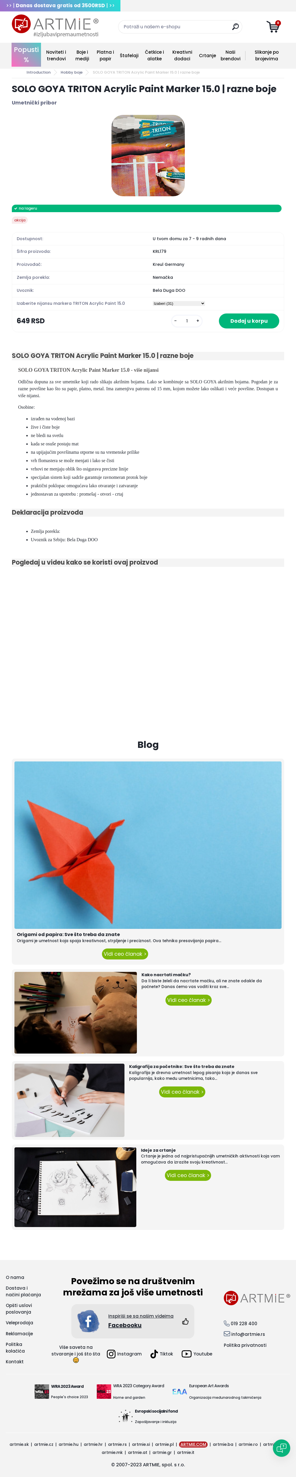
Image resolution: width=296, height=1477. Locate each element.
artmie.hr (93, 1444)
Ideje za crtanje (158, 1150)
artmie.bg (273, 1444)
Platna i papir (105, 55)
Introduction (39, 72)
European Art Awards (209, 1386)
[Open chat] (281, 1448)
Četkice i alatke (154, 55)
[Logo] (55, 26)
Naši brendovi (231, 55)
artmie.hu (69, 1444)
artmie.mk (112, 1452)
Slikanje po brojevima (267, 55)
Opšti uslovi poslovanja (19, 1308)
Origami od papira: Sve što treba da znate (68, 934)
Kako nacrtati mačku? (166, 975)
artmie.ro (248, 1444)
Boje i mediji (82, 55)
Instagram (124, 1354)
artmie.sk (19, 1444)
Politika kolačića (15, 1347)
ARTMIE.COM (193, 1444)
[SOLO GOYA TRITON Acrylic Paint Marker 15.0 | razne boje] (148, 155)
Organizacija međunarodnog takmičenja (225, 1397)
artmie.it (185, 1452)
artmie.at (137, 1452)
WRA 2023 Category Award (138, 1386)
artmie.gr (162, 1452)
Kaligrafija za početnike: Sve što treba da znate (181, 1066)
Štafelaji (129, 56)
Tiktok (161, 1354)
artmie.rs (117, 1444)
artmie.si (141, 1444)
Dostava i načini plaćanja (23, 1291)
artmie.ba (223, 1444)
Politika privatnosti (245, 1345)
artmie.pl (164, 1444)
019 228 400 (244, 1324)
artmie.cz (43, 1444)
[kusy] (187, 321)
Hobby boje (72, 72)
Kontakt (15, 1362)
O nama (15, 1277)
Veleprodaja (19, 1323)
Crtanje (207, 56)
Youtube (197, 1354)
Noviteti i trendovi (56, 55)
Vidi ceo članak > (125, 954)
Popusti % (26, 54)
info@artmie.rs (248, 1334)
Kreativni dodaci (182, 55)
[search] (235, 29)
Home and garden (129, 1397)
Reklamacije (19, 1334)
